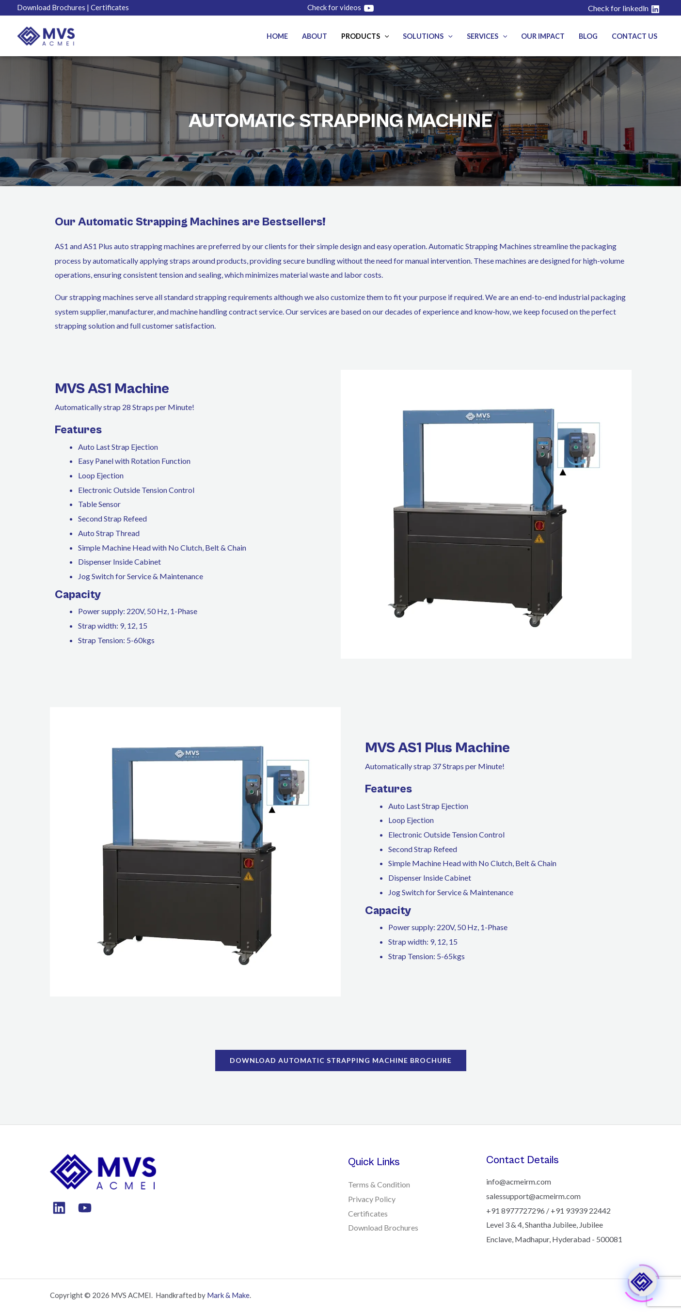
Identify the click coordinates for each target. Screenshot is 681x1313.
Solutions (428, 36)
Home (277, 36)
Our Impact (543, 36)
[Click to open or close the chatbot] (642, 1281)
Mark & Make (228, 1295)
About (314, 36)
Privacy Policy (372, 1198)
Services (487, 36)
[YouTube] (85, 1208)
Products (365, 36)
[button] (384, 36)
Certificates (368, 1213)
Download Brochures (383, 1227)
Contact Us (634, 36)
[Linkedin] (59, 1208)
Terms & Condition (379, 1184)
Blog (588, 36)
